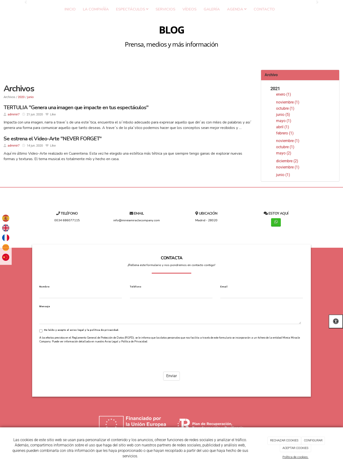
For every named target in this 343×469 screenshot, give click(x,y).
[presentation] (75, 345)
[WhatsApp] (276, 222)
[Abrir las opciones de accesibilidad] (336, 321)
